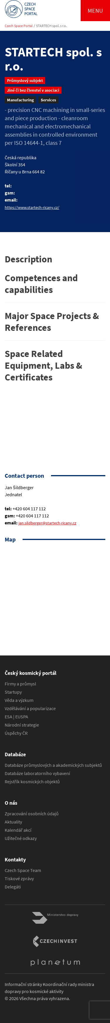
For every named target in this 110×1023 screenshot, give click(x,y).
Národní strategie (22, 725)
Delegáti (13, 887)
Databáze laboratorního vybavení (37, 773)
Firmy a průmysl (20, 684)
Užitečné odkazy (21, 838)
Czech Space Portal (19, 26)
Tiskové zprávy (19, 878)
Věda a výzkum (19, 700)
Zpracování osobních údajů (32, 813)
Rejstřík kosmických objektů (32, 781)
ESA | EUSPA (16, 717)
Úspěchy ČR (16, 733)
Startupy (13, 692)
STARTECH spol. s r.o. (51, 26)
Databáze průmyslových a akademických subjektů (53, 765)
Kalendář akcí (18, 830)
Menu (95, 10)
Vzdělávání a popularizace (30, 708)
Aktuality (13, 822)
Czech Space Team (23, 870)
